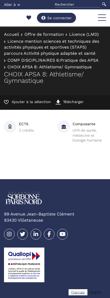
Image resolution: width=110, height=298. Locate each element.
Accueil (11, 34)
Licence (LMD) (84, 34)
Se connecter (56, 18)
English (96, 292)
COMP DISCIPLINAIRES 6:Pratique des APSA (53, 60)
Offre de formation (44, 34)
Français (78, 292)
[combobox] (78, 292)
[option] (96, 292)
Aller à (12, 4)
